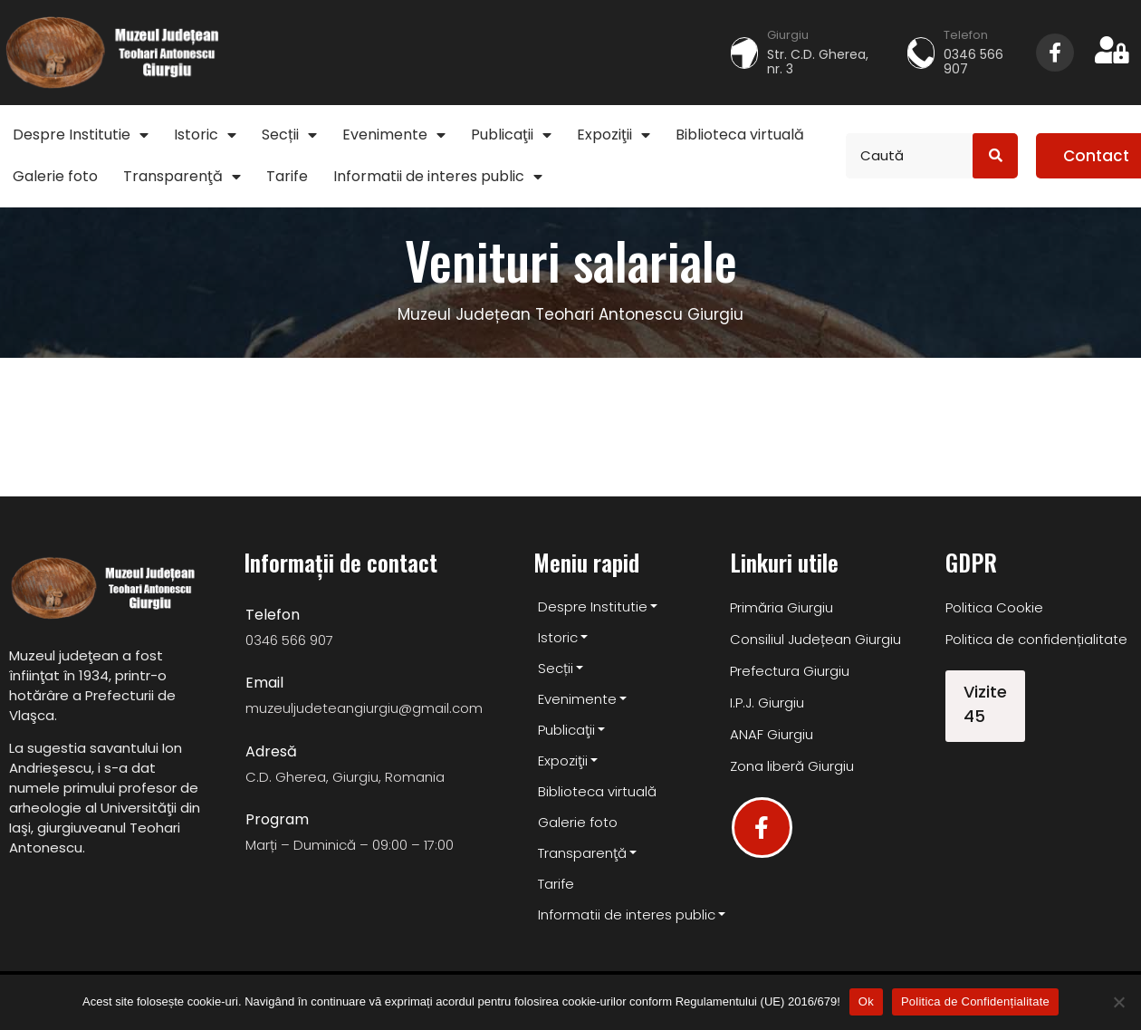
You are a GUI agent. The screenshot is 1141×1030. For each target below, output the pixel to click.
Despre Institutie (81, 134)
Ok (866, 1001)
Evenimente (394, 134)
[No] (1118, 1002)
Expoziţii (613, 134)
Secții (289, 134)
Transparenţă (182, 176)
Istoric (205, 134)
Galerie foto (55, 176)
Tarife (287, 176)
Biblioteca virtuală (740, 134)
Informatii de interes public (437, 176)
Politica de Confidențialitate (975, 1001)
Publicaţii (511, 134)
